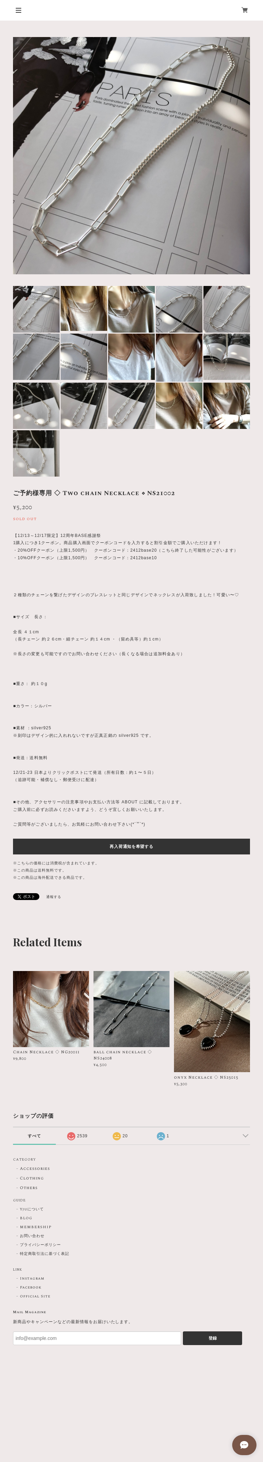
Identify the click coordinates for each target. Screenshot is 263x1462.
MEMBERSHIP (36, 1227)
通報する (53, 897)
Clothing (32, 1179)
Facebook (30, 1287)
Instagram (32, 1278)
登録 (213, 1338)
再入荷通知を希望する (131, 846)
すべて (34, 1136)
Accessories (35, 1169)
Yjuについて (32, 1209)
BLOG (26, 1218)
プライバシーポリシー (40, 1245)
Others (29, 1188)
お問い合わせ (32, 1236)
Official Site (35, 1296)
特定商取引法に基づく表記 (44, 1254)
